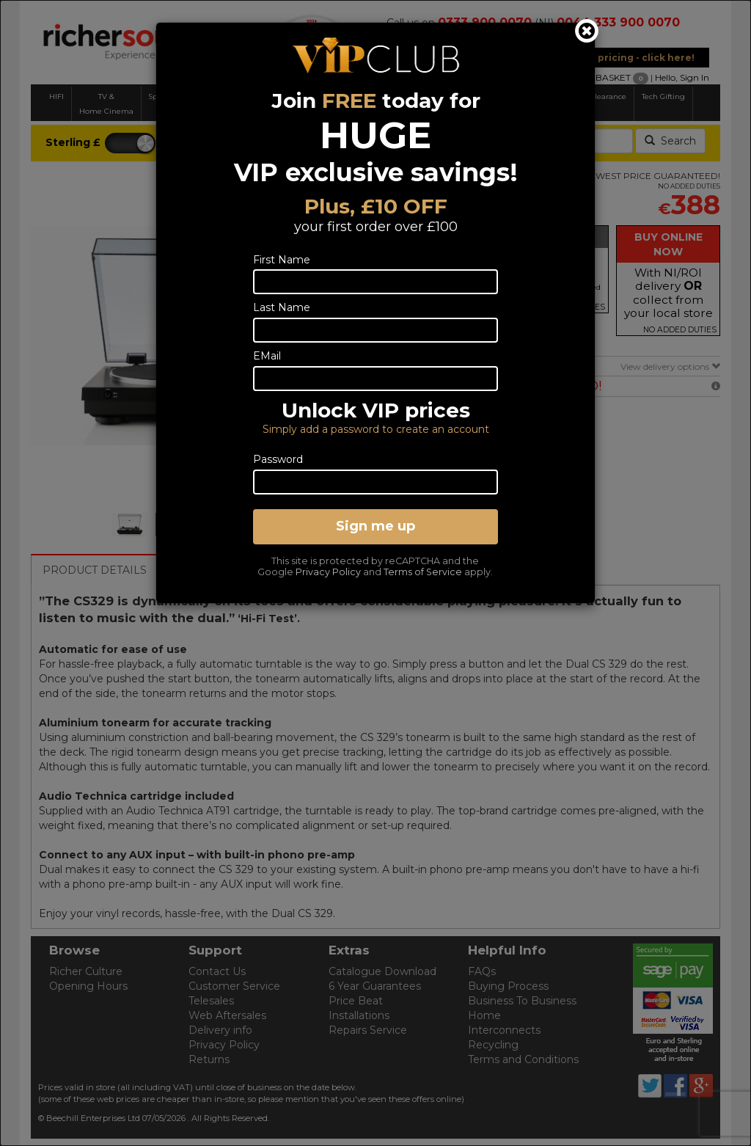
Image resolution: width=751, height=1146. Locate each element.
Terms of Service (423, 571)
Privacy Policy (328, 571)
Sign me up (375, 526)
